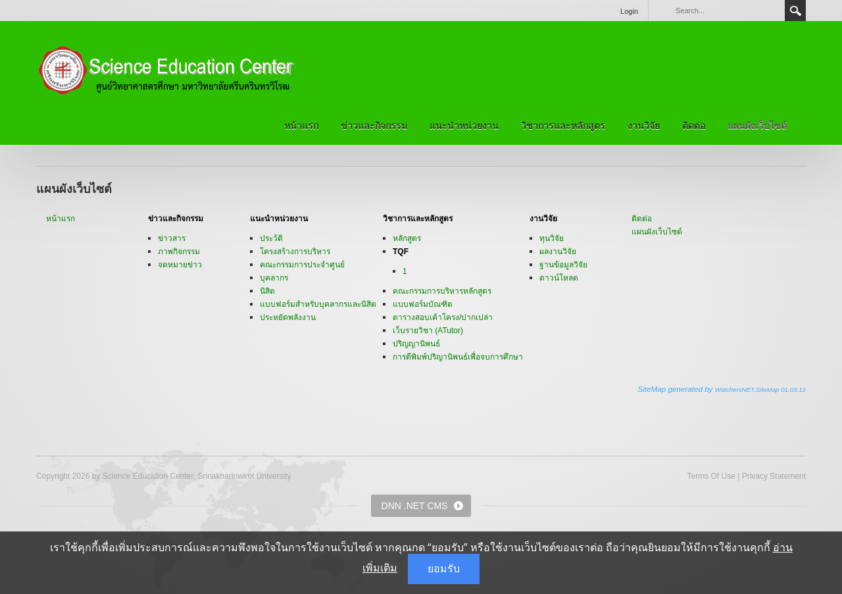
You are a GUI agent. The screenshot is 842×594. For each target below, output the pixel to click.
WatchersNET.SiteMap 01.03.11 (760, 389)
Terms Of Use (711, 476)
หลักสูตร (407, 238)
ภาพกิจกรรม (179, 251)
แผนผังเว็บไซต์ (757, 126)
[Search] (726, 10)
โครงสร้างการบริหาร (295, 251)
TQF (401, 251)
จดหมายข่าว (180, 264)
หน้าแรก (301, 126)
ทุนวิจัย (551, 238)
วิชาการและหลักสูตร (563, 126)
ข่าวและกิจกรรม (374, 126)
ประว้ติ (271, 238)
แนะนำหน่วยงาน (464, 126)
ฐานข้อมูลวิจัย (563, 264)
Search (795, 10)
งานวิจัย (644, 126)
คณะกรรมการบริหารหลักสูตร (442, 291)
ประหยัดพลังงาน (288, 317)
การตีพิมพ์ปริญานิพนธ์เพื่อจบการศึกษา (458, 357)
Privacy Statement (774, 476)
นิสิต (267, 291)
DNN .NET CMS (415, 505)
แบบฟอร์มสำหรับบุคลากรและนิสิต (318, 304)
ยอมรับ (444, 568)
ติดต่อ (693, 126)
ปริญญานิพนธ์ (416, 343)
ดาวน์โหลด (558, 278)
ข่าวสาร (172, 238)
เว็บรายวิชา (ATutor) (428, 330)
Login (629, 11)
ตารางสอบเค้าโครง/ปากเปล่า (443, 317)
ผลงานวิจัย (557, 251)
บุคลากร (274, 278)
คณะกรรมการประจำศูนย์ (302, 264)
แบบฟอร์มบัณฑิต (423, 304)
